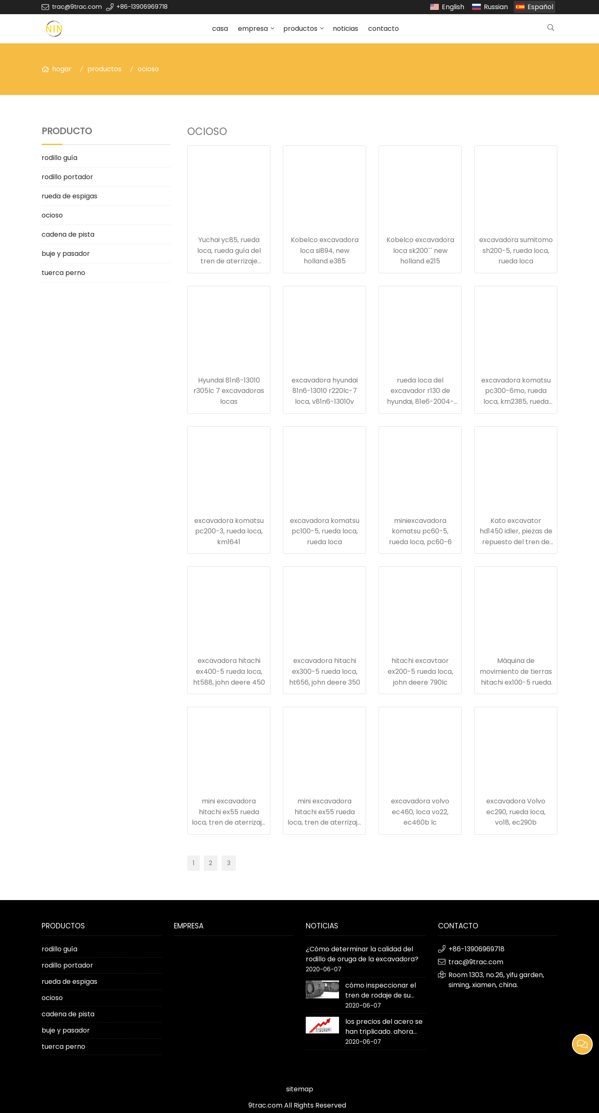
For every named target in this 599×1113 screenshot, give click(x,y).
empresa (253, 28)
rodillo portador (67, 177)
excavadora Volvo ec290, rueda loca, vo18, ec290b (515, 811)
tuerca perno (63, 273)
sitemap (299, 1089)
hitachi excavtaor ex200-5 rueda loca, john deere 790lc (420, 671)
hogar (62, 69)
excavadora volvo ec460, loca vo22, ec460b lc (420, 811)
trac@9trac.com (77, 7)
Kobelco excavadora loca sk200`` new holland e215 (420, 250)
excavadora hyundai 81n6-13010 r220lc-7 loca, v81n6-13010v (325, 390)
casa (220, 28)
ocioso (148, 69)
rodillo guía (59, 158)
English (453, 7)
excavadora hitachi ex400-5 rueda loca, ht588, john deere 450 (229, 671)
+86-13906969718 (142, 7)
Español (540, 7)
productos (300, 28)
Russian (496, 7)
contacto (383, 28)
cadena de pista (68, 234)
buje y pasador (66, 253)
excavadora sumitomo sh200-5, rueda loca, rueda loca (516, 250)
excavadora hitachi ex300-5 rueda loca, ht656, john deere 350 (324, 671)
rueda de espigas (69, 196)
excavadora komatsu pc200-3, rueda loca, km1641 (229, 531)
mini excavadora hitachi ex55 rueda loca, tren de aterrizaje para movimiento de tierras (229, 822)
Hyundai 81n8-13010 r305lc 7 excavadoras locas (228, 390)
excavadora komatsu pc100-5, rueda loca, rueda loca (324, 531)
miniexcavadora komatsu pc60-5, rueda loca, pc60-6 (420, 531)
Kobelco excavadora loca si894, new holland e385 (325, 250)
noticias (345, 28)
